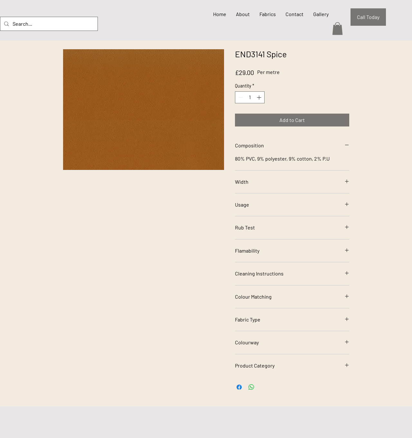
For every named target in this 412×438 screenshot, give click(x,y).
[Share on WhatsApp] (251, 387)
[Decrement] (240, 97)
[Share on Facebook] (239, 387)
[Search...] (48, 24)
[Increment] (260, 97)
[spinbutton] (250, 97)
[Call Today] (368, 17)
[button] (337, 28)
